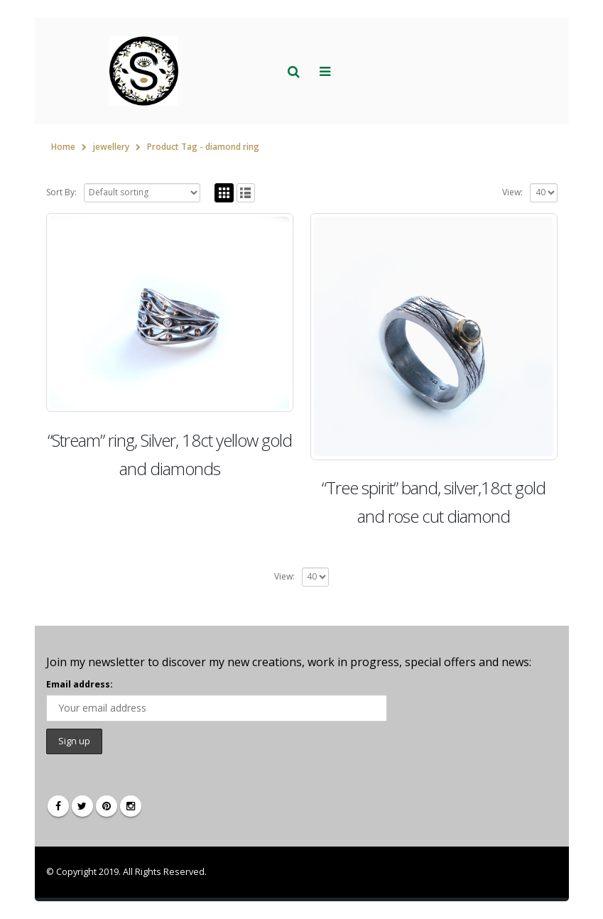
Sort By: (61, 192)
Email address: (79, 684)
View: (512, 192)
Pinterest (106, 806)
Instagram (130, 806)
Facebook (58, 806)
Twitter (82, 806)
